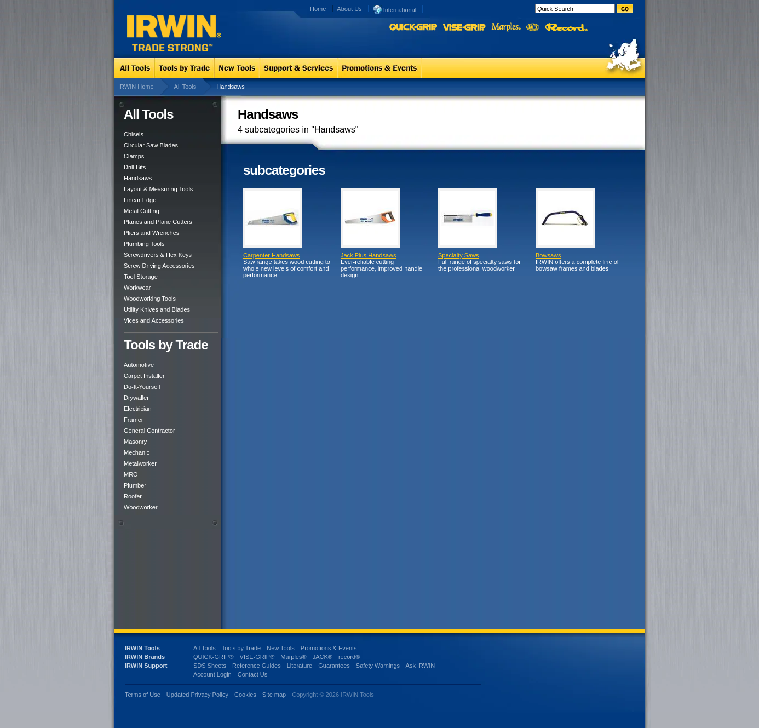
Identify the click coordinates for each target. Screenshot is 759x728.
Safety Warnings (378, 665)
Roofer (133, 496)
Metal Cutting (141, 211)
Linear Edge (140, 200)
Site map (274, 694)
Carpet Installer (144, 375)
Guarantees (333, 665)
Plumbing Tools (144, 243)
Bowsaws (548, 255)
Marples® (293, 657)
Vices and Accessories (154, 320)
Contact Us (252, 674)
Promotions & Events (329, 648)
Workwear (137, 287)
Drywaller (136, 397)
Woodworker (141, 507)
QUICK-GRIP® (213, 657)
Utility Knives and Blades (157, 309)
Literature (299, 665)
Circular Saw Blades (151, 145)
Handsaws (138, 178)
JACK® (322, 657)
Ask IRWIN (420, 665)
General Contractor (149, 430)
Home (318, 8)
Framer (133, 419)
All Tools (185, 86)
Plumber (135, 485)
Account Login (212, 674)
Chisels (133, 134)
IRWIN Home (136, 86)
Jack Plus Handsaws (368, 255)
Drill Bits (135, 167)
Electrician (138, 408)
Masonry (135, 441)
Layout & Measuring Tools (158, 189)
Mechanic (137, 452)
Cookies (246, 694)
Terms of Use (142, 694)
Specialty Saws (458, 255)
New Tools (281, 648)
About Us (349, 8)
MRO (131, 474)
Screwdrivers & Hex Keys (158, 254)
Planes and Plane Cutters (158, 222)
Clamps (134, 156)
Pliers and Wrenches (151, 233)
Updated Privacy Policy (197, 694)
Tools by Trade (241, 648)
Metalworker (140, 463)
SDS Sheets (209, 665)
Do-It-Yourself (142, 386)
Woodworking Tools (150, 298)
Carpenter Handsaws (271, 255)
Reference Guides (256, 665)
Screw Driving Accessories (159, 265)
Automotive (139, 365)
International (395, 9)
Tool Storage (141, 276)
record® (349, 657)
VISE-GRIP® (257, 657)
